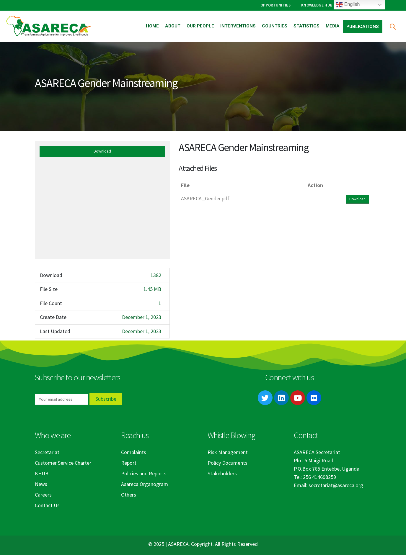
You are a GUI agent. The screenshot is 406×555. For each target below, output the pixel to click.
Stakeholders (222, 473)
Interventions (238, 26)
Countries (274, 26)
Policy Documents (227, 462)
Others (128, 494)
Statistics (306, 26)
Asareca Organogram (144, 484)
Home (152, 26)
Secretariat (47, 452)
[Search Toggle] (392, 26)
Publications (362, 26)
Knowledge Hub (316, 5)
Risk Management (228, 452)
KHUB (41, 473)
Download (102, 151)
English (348, 4)
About (172, 26)
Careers (43, 494)
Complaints (133, 452)
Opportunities (275, 5)
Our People (200, 26)
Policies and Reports (144, 473)
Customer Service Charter (63, 462)
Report (128, 462)
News (41, 484)
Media (333, 26)
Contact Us (47, 505)
